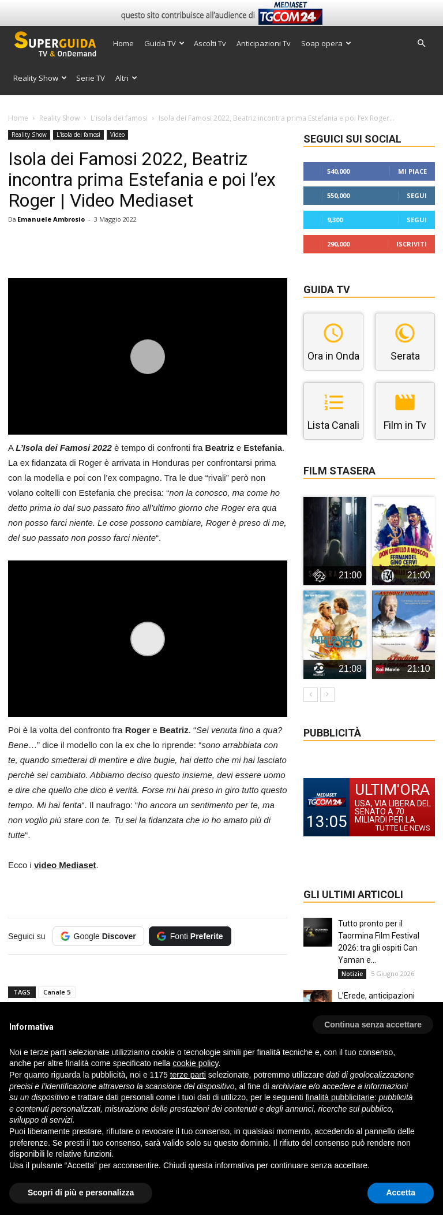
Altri (126, 78)
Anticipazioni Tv (263, 43)
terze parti (188, 1074)
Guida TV (164, 43)
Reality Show (40, 78)
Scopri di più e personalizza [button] (81, 1192)
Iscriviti (411, 244)
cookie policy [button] (195, 1063)
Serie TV (90, 78)
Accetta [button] (400, 1192)
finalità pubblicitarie (340, 1097)
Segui (417, 195)
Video (117, 134)
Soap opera (326, 43)
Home (123, 43)
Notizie (352, 974)
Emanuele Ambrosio (51, 219)
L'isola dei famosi (119, 118)
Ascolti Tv (210, 43)
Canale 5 (56, 992)
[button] (421, 43)
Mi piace (412, 171)
